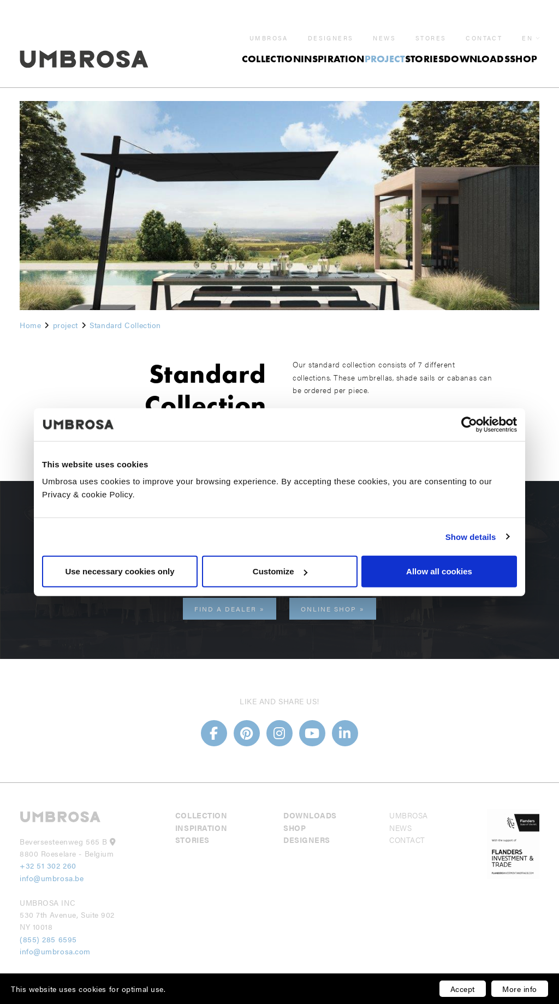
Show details (470, 536)
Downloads (477, 45)
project (385, 45)
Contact (484, 25)
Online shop (328, 609)
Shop (523, 45)
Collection (271, 45)
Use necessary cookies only (119, 571)
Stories (424, 45)
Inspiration (333, 45)
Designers (331, 25)
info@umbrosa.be (52, 877)
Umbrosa (268, 25)
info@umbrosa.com (55, 951)
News (384, 25)
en (527, 25)
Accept (462, 988)
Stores (430, 25)
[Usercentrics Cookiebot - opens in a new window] (469, 424)
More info (519, 988)
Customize (280, 571)
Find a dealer (225, 609)
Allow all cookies (439, 571)
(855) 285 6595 (49, 939)
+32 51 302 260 (48, 865)
